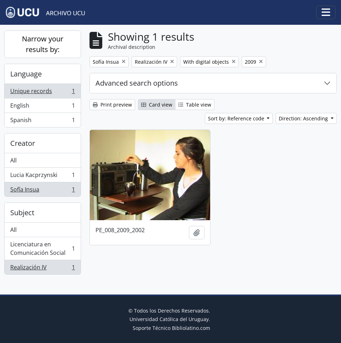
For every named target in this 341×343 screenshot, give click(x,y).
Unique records (42, 92)
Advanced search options (137, 83)
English (42, 107)
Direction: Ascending (304, 118)
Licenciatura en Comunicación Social (42, 248)
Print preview (112, 104)
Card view (156, 104)
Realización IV (42, 268)
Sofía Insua (42, 190)
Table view (194, 104)
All (13, 160)
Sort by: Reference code (237, 118)
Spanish (42, 121)
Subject (22, 212)
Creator (22, 143)
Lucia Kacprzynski (42, 176)
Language (26, 74)
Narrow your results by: (42, 44)
